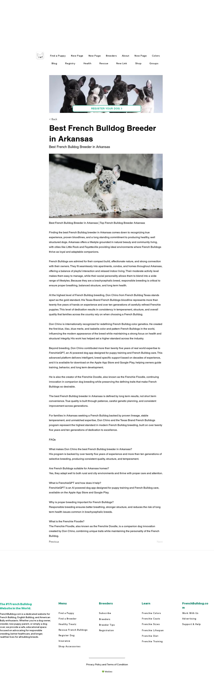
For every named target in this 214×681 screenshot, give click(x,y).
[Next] (154, 541)
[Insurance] (73, 641)
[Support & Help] (192, 624)
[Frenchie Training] (156, 641)
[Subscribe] (113, 613)
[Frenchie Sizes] (156, 624)
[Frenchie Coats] (156, 618)
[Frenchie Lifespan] (156, 630)
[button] (60, 119)
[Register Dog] (73, 635)
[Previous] (60, 541)
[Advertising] (197, 618)
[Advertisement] (100, 23)
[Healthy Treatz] (73, 624)
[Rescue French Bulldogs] (74, 630)
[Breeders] (115, 619)
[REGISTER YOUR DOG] (107, 108)
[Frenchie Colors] (156, 613)
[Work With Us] (197, 613)
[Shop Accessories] (70, 646)
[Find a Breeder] (73, 618)
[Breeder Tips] (113, 625)
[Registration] (113, 630)
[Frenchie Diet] (156, 636)
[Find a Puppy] (73, 613)
